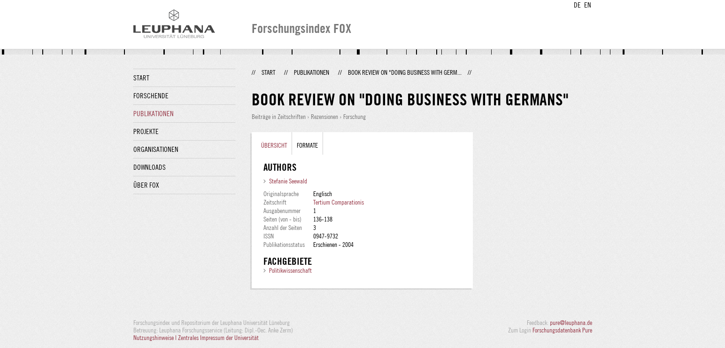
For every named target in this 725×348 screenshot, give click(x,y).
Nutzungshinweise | (155, 337)
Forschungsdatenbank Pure (562, 330)
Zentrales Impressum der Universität (218, 337)
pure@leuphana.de (571, 322)
